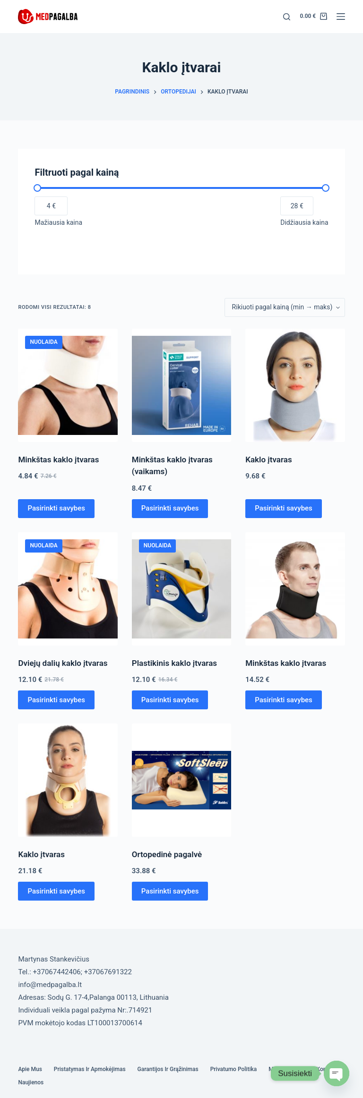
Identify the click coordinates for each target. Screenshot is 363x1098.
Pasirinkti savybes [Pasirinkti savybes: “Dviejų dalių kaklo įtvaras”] (56, 700)
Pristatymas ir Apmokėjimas (90, 1069)
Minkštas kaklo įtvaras (58, 459)
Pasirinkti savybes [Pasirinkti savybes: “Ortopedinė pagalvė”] (170, 891)
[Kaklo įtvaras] (295, 385)
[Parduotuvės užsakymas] (285, 307)
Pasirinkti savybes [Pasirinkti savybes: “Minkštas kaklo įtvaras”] (56, 508)
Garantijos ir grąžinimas (168, 1069)
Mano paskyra (286, 1069)
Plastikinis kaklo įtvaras (174, 663)
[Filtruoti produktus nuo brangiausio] (296, 205)
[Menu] (341, 16)
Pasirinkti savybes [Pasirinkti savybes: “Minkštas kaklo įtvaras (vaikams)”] (170, 508)
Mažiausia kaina (58, 222)
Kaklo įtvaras (268, 459)
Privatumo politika (233, 1069)
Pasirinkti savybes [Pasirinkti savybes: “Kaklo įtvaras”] (283, 508)
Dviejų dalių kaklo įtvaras (62, 663)
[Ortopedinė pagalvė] (181, 780)
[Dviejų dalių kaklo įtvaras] (67, 589)
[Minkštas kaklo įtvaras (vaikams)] (181, 385)
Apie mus (30, 1069)
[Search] (286, 16)
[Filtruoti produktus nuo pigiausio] (51, 205)
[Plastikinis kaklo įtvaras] (181, 589)
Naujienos (30, 1082)
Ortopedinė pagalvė (167, 854)
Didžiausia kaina (304, 222)
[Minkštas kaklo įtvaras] (67, 385)
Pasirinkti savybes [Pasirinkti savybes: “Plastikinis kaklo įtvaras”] (170, 700)
